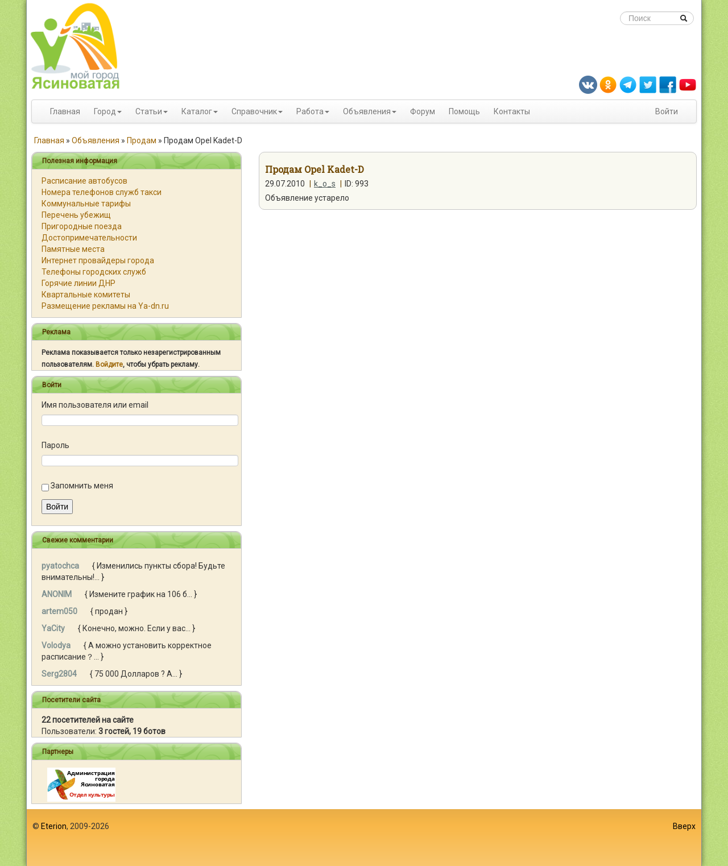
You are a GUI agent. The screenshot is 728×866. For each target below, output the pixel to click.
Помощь (464, 111)
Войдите (109, 364)
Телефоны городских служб (94, 271)
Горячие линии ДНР (78, 283)
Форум (422, 111)
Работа (310, 111)
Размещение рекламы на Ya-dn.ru (105, 305)
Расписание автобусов (84, 180)
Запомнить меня (82, 485)
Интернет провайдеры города (98, 260)
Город (105, 111)
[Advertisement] (364, 837)
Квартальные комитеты (86, 294)
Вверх (684, 826)
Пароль (55, 445)
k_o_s (325, 183)
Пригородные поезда (82, 226)
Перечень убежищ (76, 214)
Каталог (196, 111)
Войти (666, 111)
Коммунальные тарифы (86, 203)
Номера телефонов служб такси (102, 192)
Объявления (367, 111)
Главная (65, 111)
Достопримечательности (89, 237)
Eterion (54, 826)
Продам (141, 140)
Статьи (148, 111)
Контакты (512, 111)
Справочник (254, 111)
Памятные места (73, 249)
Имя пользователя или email (95, 404)
